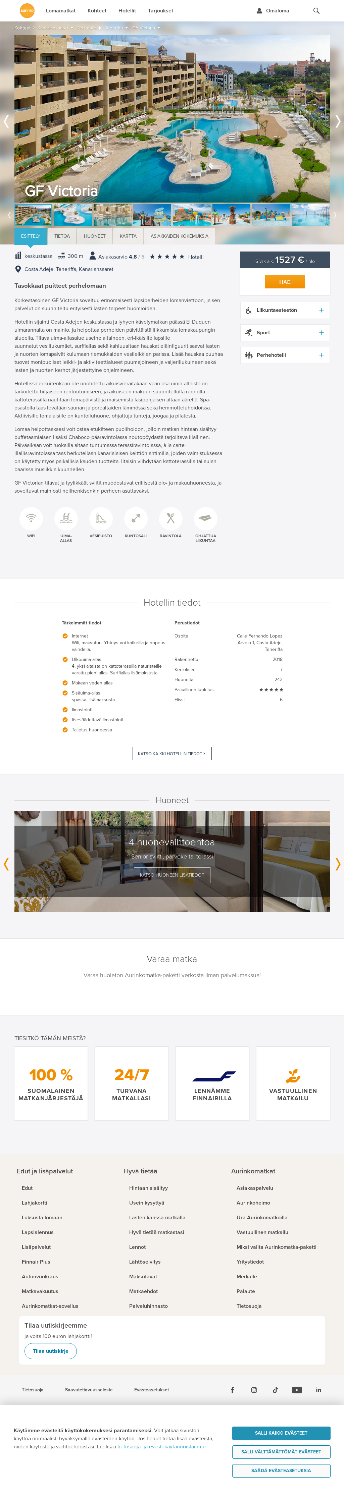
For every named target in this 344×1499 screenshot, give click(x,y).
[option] (172, 119)
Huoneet (95, 236)
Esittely (30, 236)
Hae (285, 282)
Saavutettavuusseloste (89, 1390)
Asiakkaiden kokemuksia (179, 236)
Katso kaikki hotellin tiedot (170, 754)
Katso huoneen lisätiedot (172, 875)
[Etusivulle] (27, 10)
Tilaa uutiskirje (50, 1351)
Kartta (128, 236)
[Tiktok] (275, 1390)
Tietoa (62, 236)
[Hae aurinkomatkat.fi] (316, 11)
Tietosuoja (33, 1390)
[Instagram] (254, 1390)
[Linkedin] (318, 1390)
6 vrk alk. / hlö (285, 261)
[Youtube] (297, 1390)
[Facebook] (232, 1390)
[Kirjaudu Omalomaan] (272, 11)
